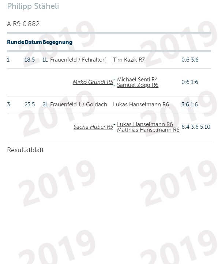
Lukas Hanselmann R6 (141, 104)
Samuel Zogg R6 (137, 85)
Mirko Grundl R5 (93, 82)
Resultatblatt (25, 150)
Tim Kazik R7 (129, 60)
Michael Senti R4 (137, 79)
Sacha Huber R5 (93, 127)
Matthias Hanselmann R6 (148, 130)
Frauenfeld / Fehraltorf (78, 60)
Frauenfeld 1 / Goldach (78, 104)
